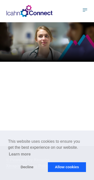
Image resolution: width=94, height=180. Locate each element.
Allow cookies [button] (67, 167)
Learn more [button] (20, 154)
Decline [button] (27, 167)
